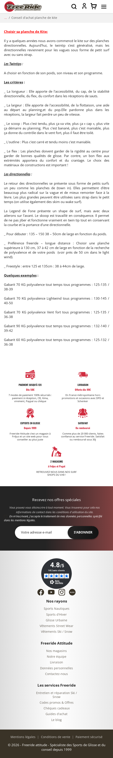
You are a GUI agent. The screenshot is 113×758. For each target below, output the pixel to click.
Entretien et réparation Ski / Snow (56, 695)
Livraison (56, 662)
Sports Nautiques (56, 609)
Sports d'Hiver (56, 615)
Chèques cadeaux (57, 708)
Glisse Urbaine (56, 620)
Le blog (56, 720)
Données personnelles (56, 668)
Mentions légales (23, 737)
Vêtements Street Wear (56, 626)
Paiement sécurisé (88, 737)
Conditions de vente (55, 737)
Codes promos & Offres (57, 703)
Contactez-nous (56, 674)
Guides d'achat (56, 714)
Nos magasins (56, 651)
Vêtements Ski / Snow (56, 632)
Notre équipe (56, 657)
